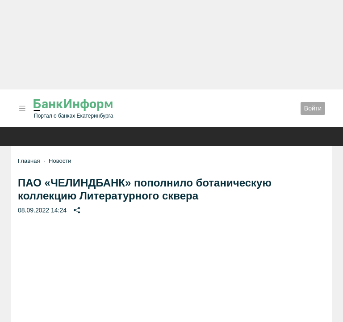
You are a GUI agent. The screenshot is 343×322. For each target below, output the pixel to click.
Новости (60, 160)
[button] (22, 108)
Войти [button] (313, 108)
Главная (29, 160)
